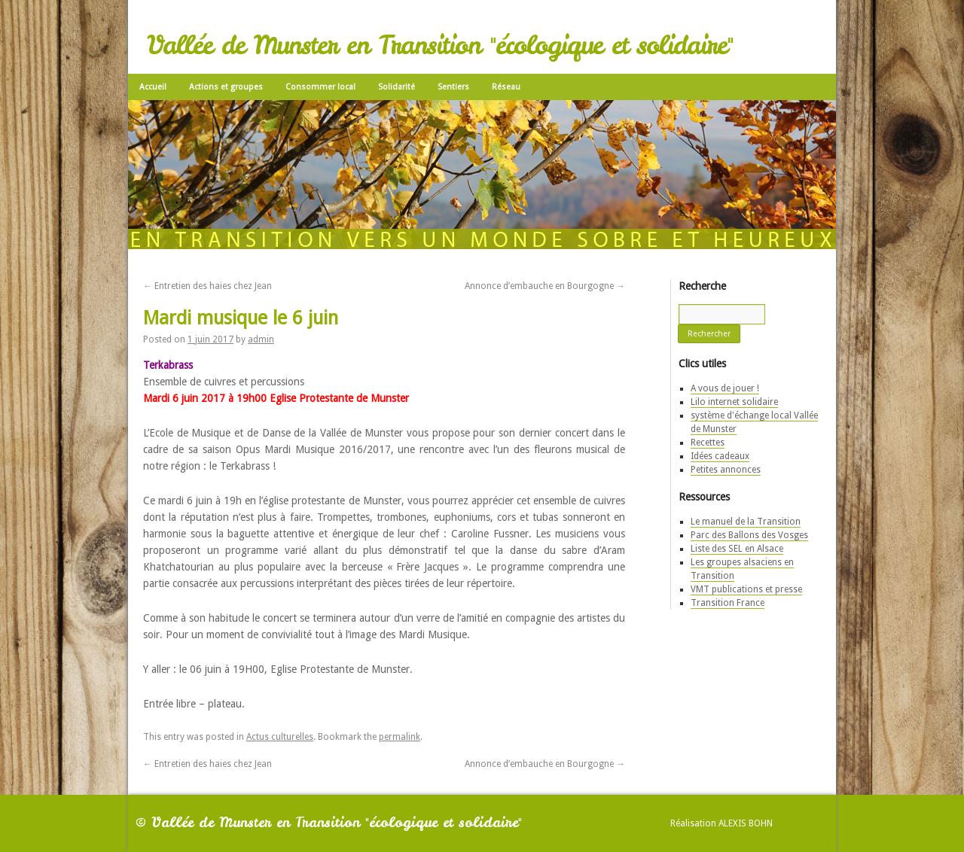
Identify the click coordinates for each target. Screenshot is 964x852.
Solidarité (396, 87)
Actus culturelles (279, 737)
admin (261, 339)
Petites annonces (726, 469)
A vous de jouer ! (725, 388)
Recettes (708, 442)
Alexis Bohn (745, 823)
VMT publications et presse (746, 589)
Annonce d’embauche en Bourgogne (545, 286)
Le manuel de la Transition (746, 521)
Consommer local (320, 87)
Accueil (152, 87)
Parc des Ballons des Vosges (749, 535)
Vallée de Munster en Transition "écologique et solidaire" (440, 45)
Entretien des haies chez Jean (207, 286)
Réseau (506, 87)
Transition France (727, 603)
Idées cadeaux (720, 456)
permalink (399, 737)
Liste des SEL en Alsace (737, 548)
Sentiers (453, 87)
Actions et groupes (226, 87)
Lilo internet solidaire (734, 402)
